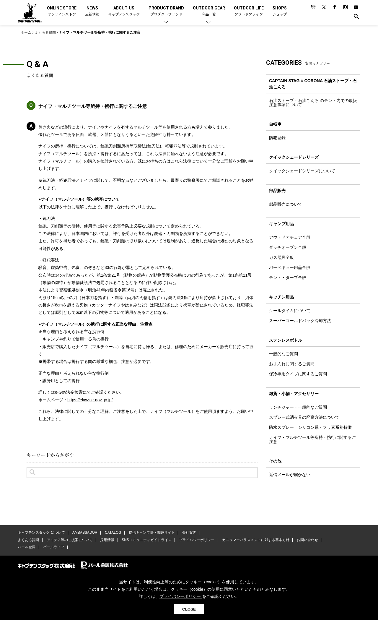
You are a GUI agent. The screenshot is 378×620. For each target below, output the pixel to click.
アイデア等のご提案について (69, 540)
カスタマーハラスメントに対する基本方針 (254, 540)
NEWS (92, 11)
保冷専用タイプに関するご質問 (298, 374)
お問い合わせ (305, 540)
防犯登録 (277, 137)
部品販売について (285, 204)
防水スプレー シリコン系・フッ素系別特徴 (310, 427)
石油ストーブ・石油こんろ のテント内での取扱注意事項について (313, 102)
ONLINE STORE (61, 11)
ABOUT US (124, 11)
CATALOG (112, 533)
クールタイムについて (289, 311)
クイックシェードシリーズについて (302, 171)
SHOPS (280, 11)
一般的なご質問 (283, 354)
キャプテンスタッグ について (41, 533)
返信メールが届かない (289, 475)
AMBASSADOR (84, 533)
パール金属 (26, 547)
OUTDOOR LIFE (249, 11)
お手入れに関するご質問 (292, 364)
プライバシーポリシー (195, 540)
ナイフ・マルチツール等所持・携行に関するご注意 (312, 439)
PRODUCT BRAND (166, 11)
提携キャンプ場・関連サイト (151, 533)
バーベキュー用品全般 (289, 267)
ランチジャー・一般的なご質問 (298, 407)
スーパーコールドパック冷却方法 (300, 321)
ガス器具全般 (281, 257)
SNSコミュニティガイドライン (146, 540)
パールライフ (53, 547)
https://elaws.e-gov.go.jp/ (90, 399)
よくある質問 (28, 540)
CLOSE (189, 609)
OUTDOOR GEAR (209, 11)
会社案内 (188, 533)
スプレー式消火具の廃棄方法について (304, 417)
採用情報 (107, 540)
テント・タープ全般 (287, 277)
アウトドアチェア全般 (289, 237)
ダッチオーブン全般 (287, 247)
